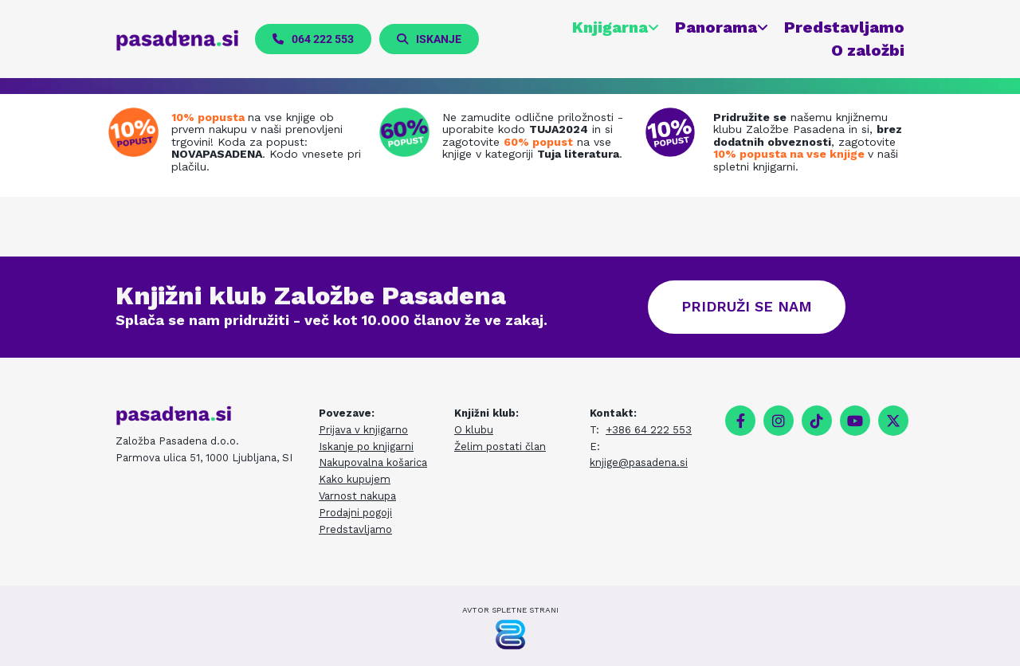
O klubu (473, 430)
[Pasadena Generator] (510, 634)
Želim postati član (500, 446)
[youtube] (855, 421)
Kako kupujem (354, 479)
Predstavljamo (844, 27)
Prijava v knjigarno (363, 430)
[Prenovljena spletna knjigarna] (137, 132)
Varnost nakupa (357, 496)
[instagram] (778, 421)
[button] (313, 39)
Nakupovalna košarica (373, 462)
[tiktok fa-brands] (817, 421)
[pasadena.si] (177, 39)
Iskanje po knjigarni (366, 446)
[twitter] (893, 421)
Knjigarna (610, 27)
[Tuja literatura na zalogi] (408, 132)
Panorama (716, 27)
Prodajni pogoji (355, 513)
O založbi (867, 50)
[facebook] (740, 421)
